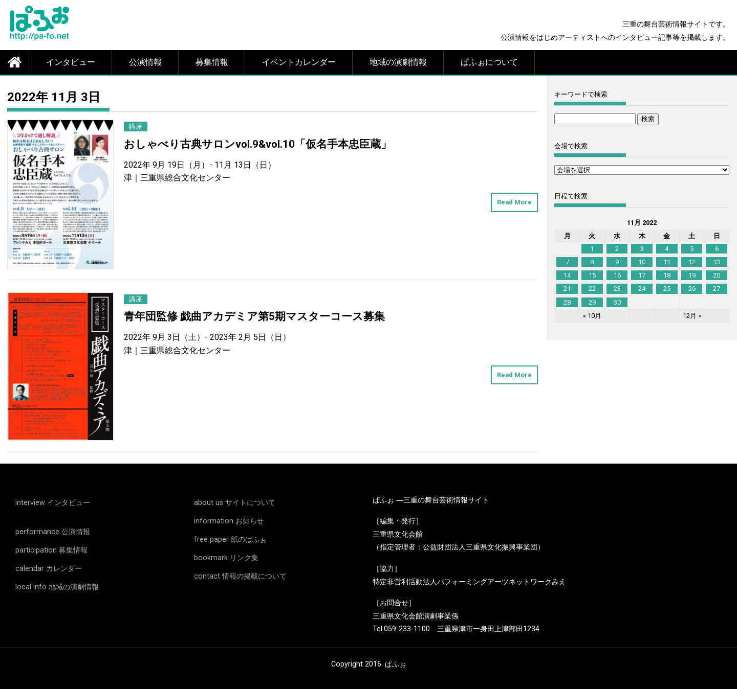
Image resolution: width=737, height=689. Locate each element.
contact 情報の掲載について (240, 576)
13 (716, 262)
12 (692, 262)
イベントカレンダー (299, 62)
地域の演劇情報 (398, 62)
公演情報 (145, 62)
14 (567, 275)
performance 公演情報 (52, 531)
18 (666, 275)
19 (692, 275)
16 (617, 275)
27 (716, 288)
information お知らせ (229, 521)
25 (666, 288)
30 (617, 302)
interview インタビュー (52, 502)
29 (592, 302)
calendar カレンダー (48, 568)
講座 (135, 126)
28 (567, 302)
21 (567, 288)
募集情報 (212, 62)
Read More (514, 202)
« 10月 (592, 315)
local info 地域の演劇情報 (57, 587)
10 (641, 262)
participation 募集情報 (51, 550)
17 (641, 275)
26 (692, 288)
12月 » (692, 315)
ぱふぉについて (489, 62)
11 (666, 262)
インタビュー (70, 62)
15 (592, 275)
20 (716, 275)
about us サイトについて (234, 502)
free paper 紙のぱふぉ (230, 539)
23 (617, 288)
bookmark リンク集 (226, 558)
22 (592, 288)
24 (641, 288)
